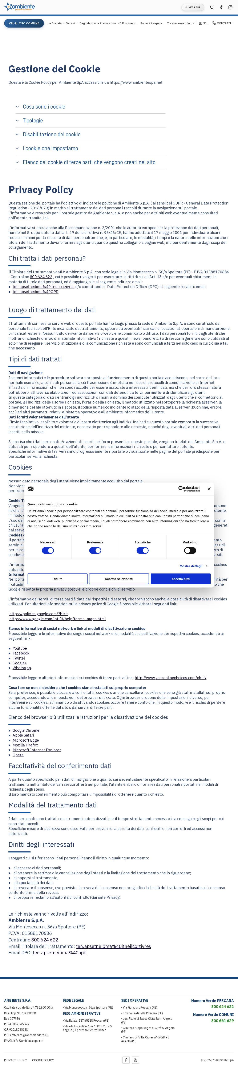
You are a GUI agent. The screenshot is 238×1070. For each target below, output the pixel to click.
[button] (91, 106)
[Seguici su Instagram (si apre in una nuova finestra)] (230, 7)
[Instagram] (135, 1060)
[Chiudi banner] (209, 488)
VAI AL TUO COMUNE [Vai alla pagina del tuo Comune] (24, 23)
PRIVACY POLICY (15, 1060)
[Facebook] (126, 1060)
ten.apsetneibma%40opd (59, 952)
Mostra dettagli (191, 566)
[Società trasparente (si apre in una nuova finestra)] (152, 23)
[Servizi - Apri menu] (72, 23)
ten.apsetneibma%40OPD (36, 291)
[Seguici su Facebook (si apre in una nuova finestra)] (221, 7)
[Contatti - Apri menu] (223, 23)
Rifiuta (57, 578)
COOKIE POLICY (43, 1060)
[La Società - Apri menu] (56, 23)
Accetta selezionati (119, 578)
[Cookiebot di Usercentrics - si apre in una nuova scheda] (181, 489)
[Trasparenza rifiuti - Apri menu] (181, 23)
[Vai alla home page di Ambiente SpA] (19, 9)
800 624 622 (41, 276)
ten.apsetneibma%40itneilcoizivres (43, 286)
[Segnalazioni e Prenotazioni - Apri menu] (99, 23)
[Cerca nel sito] (212, 7)
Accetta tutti (181, 578)
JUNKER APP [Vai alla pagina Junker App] (193, 7)
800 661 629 (222, 1020)
